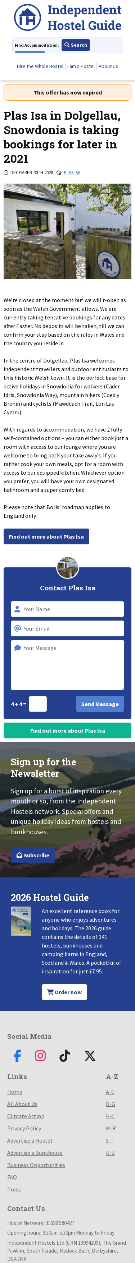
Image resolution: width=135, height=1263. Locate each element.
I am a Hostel (81, 66)
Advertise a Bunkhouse (35, 1152)
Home (14, 1091)
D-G (110, 1103)
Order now (64, 992)
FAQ (12, 1177)
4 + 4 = (19, 703)
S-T (110, 1140)
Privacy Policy (24, 1128)
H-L (110, 1116)
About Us (108, 66)
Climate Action (25, 1116)
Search (75, 45)
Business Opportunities (36, 1164)
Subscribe (32, 855)
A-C (110, 1091)
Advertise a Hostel (29, 1140)
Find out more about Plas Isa (46, 536)
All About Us (22, 1103)
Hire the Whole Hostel (40, 66)
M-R (111, 1128)
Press (14, 1189)
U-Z (110, 1152)
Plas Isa (72, 173)
